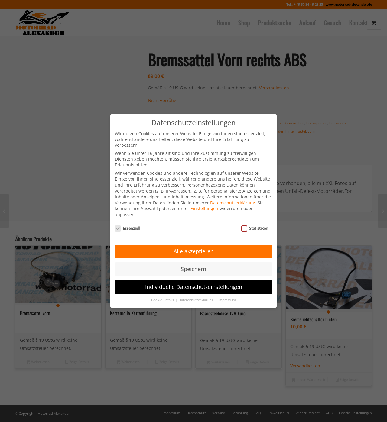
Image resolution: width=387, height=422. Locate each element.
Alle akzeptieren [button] (194, 246)
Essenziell (127, 223)
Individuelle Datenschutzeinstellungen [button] (193, 282)
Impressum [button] (227, 295)
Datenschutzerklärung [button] (196, 295)
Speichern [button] (193, 264)
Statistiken (254, 223)
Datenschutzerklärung (232, 198)
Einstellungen (204, 204)
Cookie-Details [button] (163, 295)
